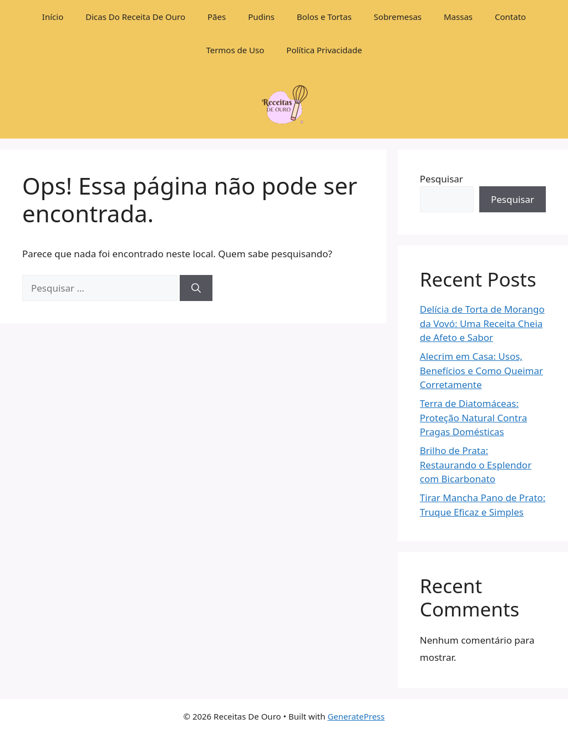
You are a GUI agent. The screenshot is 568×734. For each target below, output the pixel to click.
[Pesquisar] (196, 288)
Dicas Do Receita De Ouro (135, 16)
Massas (458, 16)
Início (52, 16)
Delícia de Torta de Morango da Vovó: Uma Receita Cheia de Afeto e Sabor (482, 323)
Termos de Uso (235, 49)
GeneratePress (355, 716)
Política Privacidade (324, 49)
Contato (510, 16)
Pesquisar (441, 178)
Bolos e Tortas (324, 16)
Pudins (261, 16)
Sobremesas (398, 16)
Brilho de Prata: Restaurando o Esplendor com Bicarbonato (475, 464)
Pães (216, 16)
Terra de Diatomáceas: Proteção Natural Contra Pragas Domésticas (473, 417)
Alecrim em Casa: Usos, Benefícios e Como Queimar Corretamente (481, 370)
